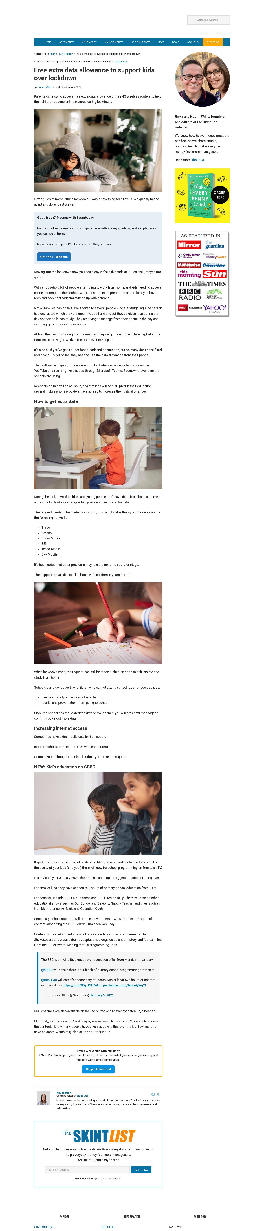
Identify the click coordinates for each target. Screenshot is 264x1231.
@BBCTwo (49, 980)
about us (197, 160)
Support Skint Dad (98, 1069)
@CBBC (47, 970)
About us (108, 1227)
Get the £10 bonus (54, 257)
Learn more (121, 61)
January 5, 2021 (102, 995)
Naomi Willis (64, 1092)
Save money (43, 1227)
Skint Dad (80, 23)
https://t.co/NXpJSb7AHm (82, 985)
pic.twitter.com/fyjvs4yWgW (124, 985)
